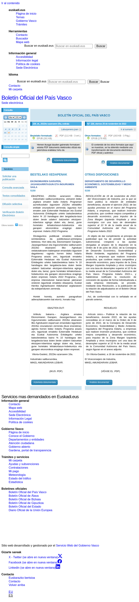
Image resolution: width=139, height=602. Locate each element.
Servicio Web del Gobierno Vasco (77, 545)
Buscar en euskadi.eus (39, 45)
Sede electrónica (12, 102)
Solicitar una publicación (9, 178)
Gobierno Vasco (26, 20)
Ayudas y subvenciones (24, 464)
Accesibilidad (24, 56)
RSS (19, 225)
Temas (20, 17)
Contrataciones (18, 467)
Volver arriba (17, 584)
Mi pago (14, 471)
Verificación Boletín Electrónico (13, 214)
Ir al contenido (10, 3)
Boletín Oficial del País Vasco (36, 97)
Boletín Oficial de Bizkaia (25, 499)
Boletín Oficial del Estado (25, 506)
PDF (70, 135)
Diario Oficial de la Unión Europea (30, 510)
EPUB (44, 138)
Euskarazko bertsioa (22, 577)
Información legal (27, 60)
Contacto (22, 34)
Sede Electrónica (27, 67)
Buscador (22, 38)
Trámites (21, 24)
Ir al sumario (127, 129)
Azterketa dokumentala (65, 160)
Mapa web (22, 42)
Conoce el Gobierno (21, 435)
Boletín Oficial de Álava (24, 495)
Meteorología (17, 474)
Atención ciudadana (21, 443)
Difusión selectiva (12, 204)
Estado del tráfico (20, 478)
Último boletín (7, 225)
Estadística (16, 482)
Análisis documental (119, 163)
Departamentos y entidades (26, 439)
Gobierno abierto (19, 446)
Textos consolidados (13, 195)
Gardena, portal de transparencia (30, 450)
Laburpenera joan (69, 129)
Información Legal (20, 418)
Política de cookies (28, 64)
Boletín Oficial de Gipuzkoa (26, 502)
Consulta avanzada (13, 187)
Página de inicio (26, 13)
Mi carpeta (15, 89)
